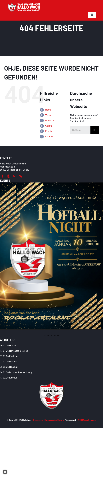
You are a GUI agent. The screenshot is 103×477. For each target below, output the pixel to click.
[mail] (14, 176)
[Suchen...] (80, 130)
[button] (5, 472)
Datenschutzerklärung (54, 420)
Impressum (38, 420)
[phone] (20, 176)
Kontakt (49, 136)
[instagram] (8, 176)
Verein (48, 115)
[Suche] (94, 130)
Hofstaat (49, 120)
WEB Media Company (87, 420)
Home (48, 109)
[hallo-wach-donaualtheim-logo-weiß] (24, 4)
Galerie (48, 125)
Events (48, 131)
